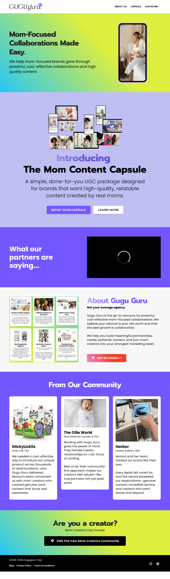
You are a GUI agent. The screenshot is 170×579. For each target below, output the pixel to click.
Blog (11, 565)
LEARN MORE (108, 210)
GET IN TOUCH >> (107, 358)
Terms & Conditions (44, 565)
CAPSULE (136, 6)
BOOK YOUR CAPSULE (68, 210)
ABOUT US (121, 6)
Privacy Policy (24, 565)
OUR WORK (151, 6)
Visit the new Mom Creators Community (85, 541)
